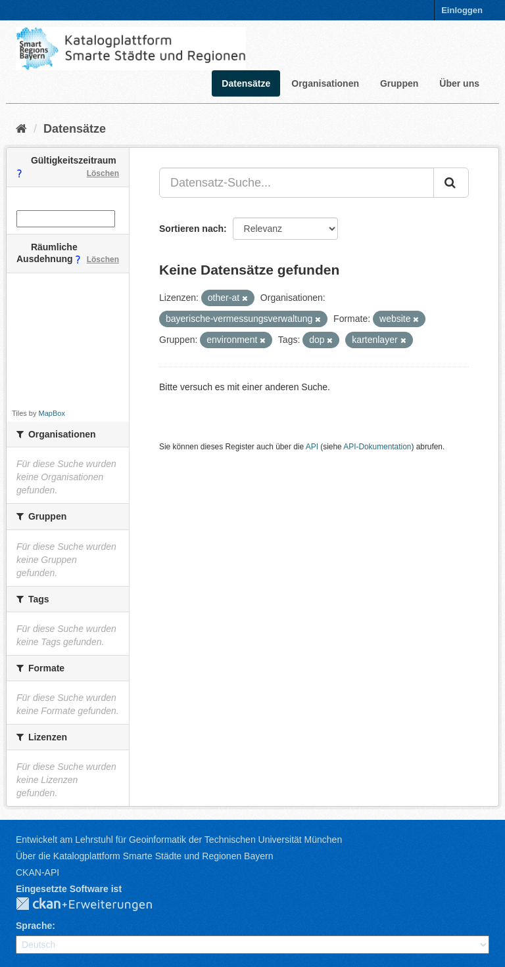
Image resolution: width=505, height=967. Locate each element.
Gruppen (399, 83)
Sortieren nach (191, 228)
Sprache (34, 925)
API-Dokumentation (377, 446)
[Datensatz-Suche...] (296, 183)
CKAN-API (37, 872)
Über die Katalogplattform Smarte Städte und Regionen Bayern (144, 856)
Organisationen (325, 83)
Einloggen (462, 10)
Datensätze (246, 83)
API (312, 446)
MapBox (52, 413)
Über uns (459, 83)
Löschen (103, 173)
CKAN (95, 904)
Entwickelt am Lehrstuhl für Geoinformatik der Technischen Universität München (179, 839)
